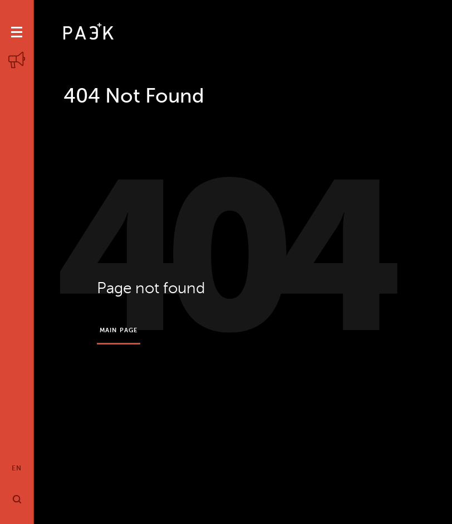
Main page (118, 330)
